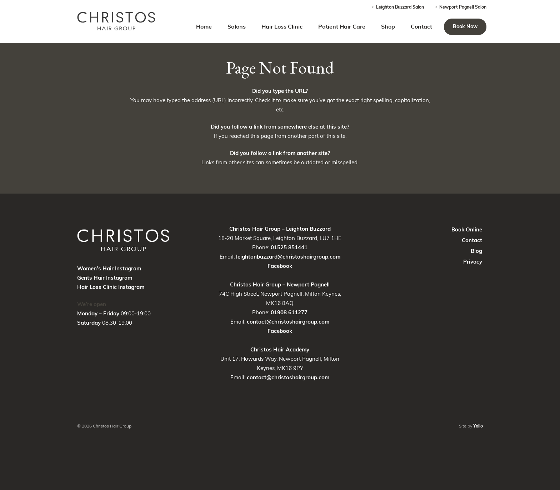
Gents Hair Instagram (104, 277)
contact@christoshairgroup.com (288, 321)
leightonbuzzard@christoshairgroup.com (288, 256)
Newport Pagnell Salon (460, 7)
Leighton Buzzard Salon (397, 7)
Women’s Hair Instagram (109, 268)
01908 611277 (289, 312)
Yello (478, 426)
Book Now (465, 26)
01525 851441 (289, 247)
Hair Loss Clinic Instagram (110, 287)
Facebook (280, 265)
